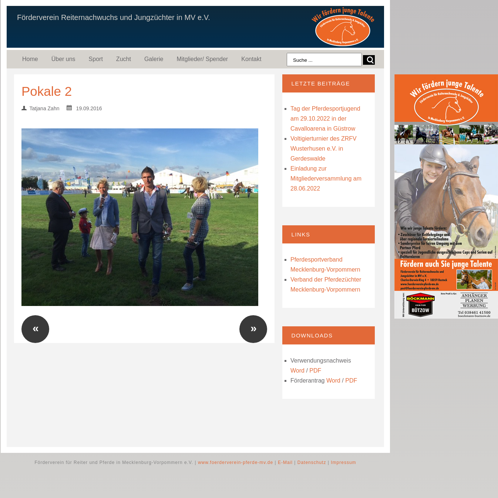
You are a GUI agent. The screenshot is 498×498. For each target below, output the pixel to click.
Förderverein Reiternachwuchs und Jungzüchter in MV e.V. (113, 17)
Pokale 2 (46, 91)
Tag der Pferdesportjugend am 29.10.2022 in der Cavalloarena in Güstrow (325, 118)
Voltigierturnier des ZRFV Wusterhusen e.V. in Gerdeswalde (323, 148)
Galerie (154, 59)
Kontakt (251, 59)
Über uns (63, 59)
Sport (96, 59)
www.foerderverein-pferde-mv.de (235, 462)
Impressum (343, 462)
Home (30, 59)
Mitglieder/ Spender (202, 59)
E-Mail (285, 462)
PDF (315, 370)
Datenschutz (311, 462)
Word (297, 370)
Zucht (123, 59)
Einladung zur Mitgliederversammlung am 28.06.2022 (325, 178)
